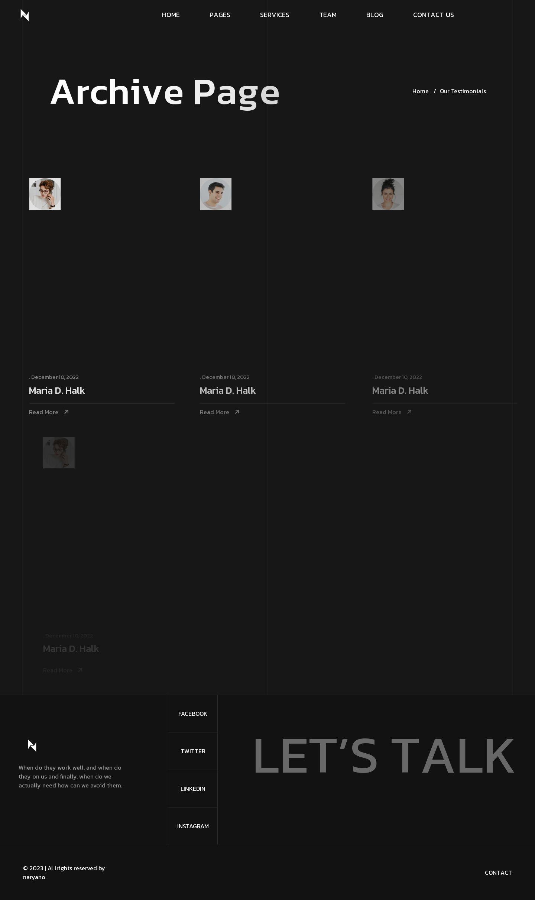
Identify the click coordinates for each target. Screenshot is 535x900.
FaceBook (192, 713)
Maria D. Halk (58, 390)
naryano (34, 877)
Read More (45, 412)
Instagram (193, 826)
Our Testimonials (463, 91)
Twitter (193, 751)
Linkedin (193, 788)
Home (420, 91)
